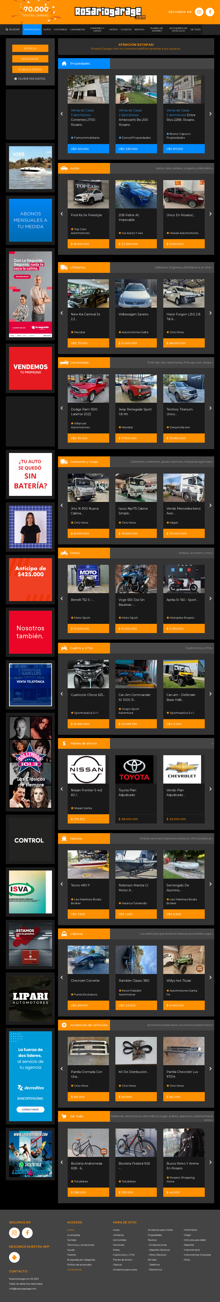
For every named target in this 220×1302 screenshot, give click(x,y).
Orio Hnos (175, 332)
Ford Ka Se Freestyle (86, 215)
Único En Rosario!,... (181, 215)
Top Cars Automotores (80, 231)
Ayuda (71, 1249)
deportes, (186, 1116)
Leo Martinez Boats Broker (86, 901)
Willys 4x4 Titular (179, 981)
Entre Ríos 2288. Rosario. (181, 115)
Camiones (118, 1244)
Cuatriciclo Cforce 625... (88, 695)
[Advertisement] (30, 114)
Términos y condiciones (80, 1244)
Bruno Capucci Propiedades (179, 135)
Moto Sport (80, 617)
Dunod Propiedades (135, 137)
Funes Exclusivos (84, 994)
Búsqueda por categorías (81, 1259)
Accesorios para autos (125, 1269)
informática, (150, 1116)
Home (70, 1229)
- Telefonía (154, 1264)
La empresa (73, 1235)
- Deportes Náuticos (159, 1249)
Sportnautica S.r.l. (85, 712)
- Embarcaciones (157, 1244)
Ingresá (30, 48)
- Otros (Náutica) (157, 1254)
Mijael (172, 522)
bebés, (174, 1116)
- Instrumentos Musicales (197, 1254)
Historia (71, 1254)
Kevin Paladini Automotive (130, 992)
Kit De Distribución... (134, 1072)
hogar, (164, 1116)
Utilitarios (118, 1235)
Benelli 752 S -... (82, 600)
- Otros (186, 1259)
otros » (208, 1120)
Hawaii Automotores (182, 233)
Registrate (30, 59)
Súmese (71, 1239)
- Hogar (187, 1235)
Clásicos (117, 1264)
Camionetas (119, 1239)
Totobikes (79, 1181)
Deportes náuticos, (177, 838)
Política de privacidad (79, 1264)
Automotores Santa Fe (182, 992)
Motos (116, 1249)
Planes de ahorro (122, 1259)
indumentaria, (203, 1116)
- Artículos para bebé (194, 1239)
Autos (116, 1229)
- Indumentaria (191, 1249)
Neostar (78, 332)
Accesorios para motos (195, 1025)
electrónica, (133, 1116)
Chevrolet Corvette (85, 981)
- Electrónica (155, 1269)
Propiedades (155, 1235)
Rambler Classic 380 (134, 981)
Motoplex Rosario (180, 617)
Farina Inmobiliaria (85, 137)
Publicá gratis (30, 69)
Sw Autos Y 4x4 (131, 233)
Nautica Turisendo (133, 903)
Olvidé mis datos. (30, 78)
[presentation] (61, 114)
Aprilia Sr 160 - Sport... (182, 600)
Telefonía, (118, 1116)
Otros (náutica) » (202, 838)
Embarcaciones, (151, 838)
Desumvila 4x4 (178, 427)
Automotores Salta (133, 332)
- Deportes (188, 1244)
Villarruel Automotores (80, 425)
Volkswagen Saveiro (133, 314)
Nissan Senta (81, 808)
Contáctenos (74, 1269)
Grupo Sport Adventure (129, 710)
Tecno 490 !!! (80, 885)
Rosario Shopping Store (181, 1179)
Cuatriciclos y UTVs (123, 1254)
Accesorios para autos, (163, 1025)
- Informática (190, 1229)
